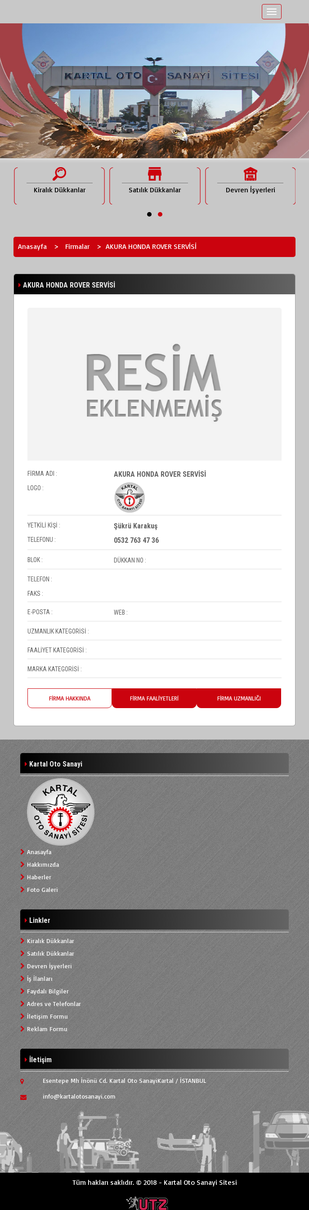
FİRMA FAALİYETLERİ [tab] (154, 698)
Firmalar (77, 246)
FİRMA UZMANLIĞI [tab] (239, 698)
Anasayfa (32, 246)
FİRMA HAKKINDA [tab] (69, 698)
